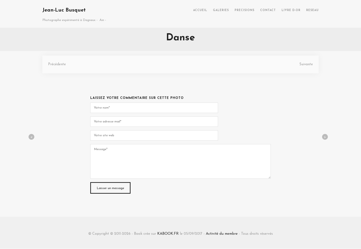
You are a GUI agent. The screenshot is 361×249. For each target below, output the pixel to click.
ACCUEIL (200, 10)
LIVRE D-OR (291, 10)
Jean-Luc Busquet (64, 10)
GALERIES (221, 10)
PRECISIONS (244, 10)
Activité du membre (221, 234)
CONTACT (268, 10)
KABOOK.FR (167, 234)
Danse (180, 38)
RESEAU (312, 10)
